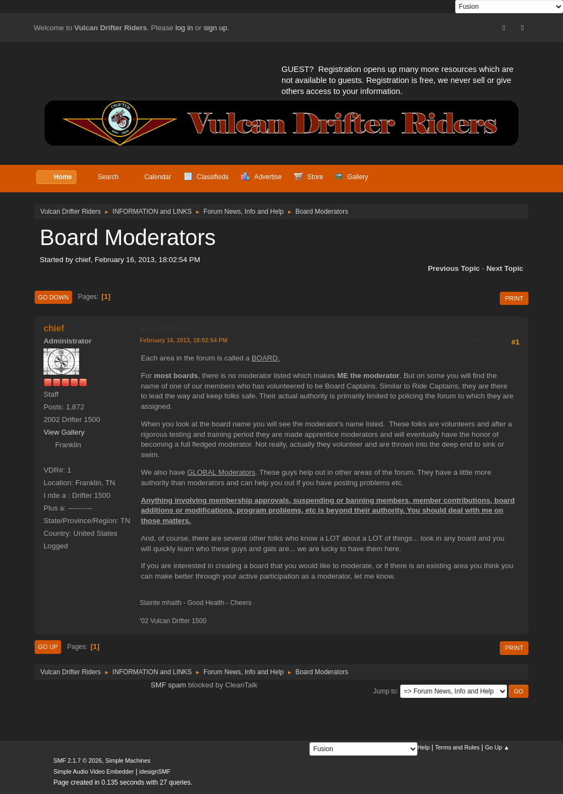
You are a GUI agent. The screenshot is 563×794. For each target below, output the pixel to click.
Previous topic (454, 268)
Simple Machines (128, 760)
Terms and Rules (457, 747)
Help (423, 747)
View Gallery (64, 432)
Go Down (53, 297)
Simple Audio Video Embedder (93, 771)
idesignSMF (154, 771)
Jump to (385, 691)
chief (53, 328)
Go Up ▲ (497, 747)
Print (514, 298)
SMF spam (168, 685)
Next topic (505, 268)
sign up (215, 28)
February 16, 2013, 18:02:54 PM (183, 340)
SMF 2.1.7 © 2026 (77, 760)
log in (184, 28)
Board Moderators (168, 328)
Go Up (48, 646)
